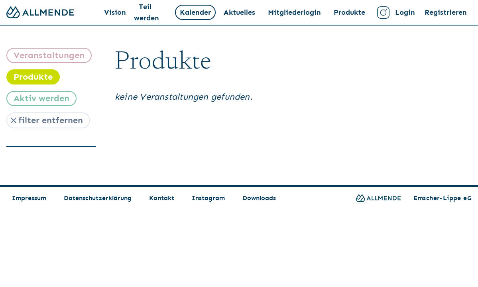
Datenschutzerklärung (98, 198)
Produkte (349, 12)
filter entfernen (46, 120)
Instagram (208, 198)
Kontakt (161, 198)
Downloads (259, 198)
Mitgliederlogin (294, 12)
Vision (115, 12)
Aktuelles (239, 12)
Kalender (195, 12)
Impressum (29, 198)
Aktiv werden (41, 98)
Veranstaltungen (49, 55)
